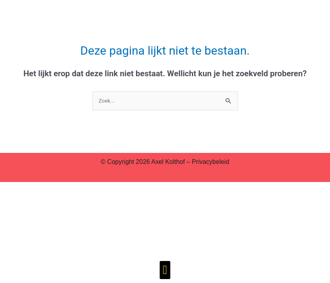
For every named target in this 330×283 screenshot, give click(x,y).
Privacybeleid (210, 161)
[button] (165, 270)
